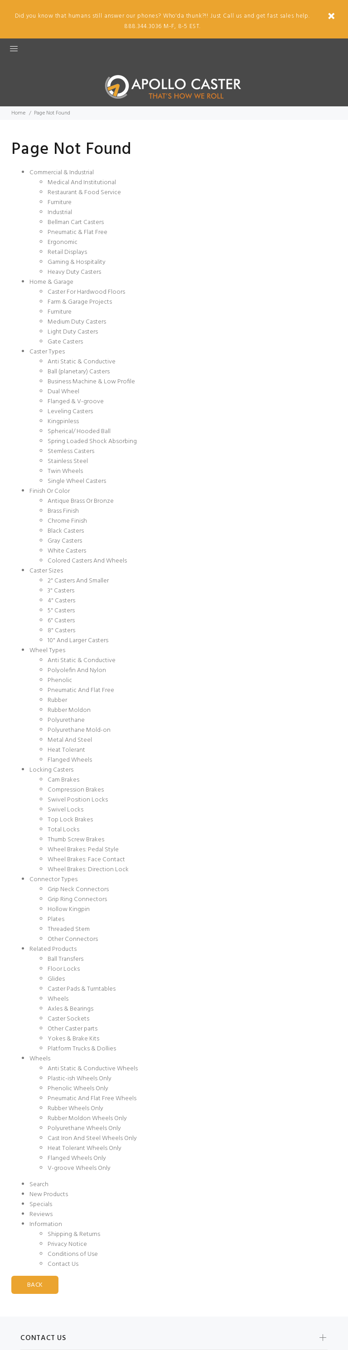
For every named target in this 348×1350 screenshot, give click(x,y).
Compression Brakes (76, 790)
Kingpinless (63, 421)
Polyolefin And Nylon (77, 670)
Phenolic (60, 680)
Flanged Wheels (70, 760)
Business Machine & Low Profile (91, 382)
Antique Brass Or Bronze (81, 501)
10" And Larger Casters (78, 640)
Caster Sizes (46, 571)
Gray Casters (65, 541)
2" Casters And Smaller (78, 581)
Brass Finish (63, 511)
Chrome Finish (67, 521)
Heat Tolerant (66, 750)
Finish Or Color (49, 491)
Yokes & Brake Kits (73, 1039)
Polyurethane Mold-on (79, 730)
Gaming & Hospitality (77, 262)
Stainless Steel (68, 461)
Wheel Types (47, 650)
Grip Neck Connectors (78, 889)
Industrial (60, 212)
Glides (56, 979)
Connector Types (53, 879)
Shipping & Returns (74, 1234)
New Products (48, 1194)
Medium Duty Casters (77, 322)
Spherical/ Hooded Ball (79, 431)
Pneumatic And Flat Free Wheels (92, 1098)
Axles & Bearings (70, 1009)
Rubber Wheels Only (75, 1108)
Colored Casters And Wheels (87, 561)
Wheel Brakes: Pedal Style (83, 849)
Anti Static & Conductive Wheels (93, 1069)
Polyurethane (66, 720)
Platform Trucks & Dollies (82, 1049)
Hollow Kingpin (69, 909)
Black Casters (66, 531)
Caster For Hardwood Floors (86, 292)
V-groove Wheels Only (79, 1168)
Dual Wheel (63, 391)
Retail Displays (67, 252)
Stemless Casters (71, 451)
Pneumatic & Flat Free (77, 232)
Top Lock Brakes (70, 820)
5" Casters (61, 611)
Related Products (53, 949)
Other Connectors (73, 939)
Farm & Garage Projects (80, 302)
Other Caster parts (72, 1029)
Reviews (41, 1214)
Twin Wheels (65, 471)
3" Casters (61, 591)
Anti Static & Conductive (82, 362)
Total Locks (63, 830)
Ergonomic (62, 242)
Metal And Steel (70, 740)
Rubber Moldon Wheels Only (87, 1118)
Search (38, 1184)
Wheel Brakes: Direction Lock (88, 869)
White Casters (67, 551)
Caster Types (47, 352)
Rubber (57, 700)
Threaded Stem (69, 929)
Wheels (58, 999)
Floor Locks (64, 969)
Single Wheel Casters (77, 481)
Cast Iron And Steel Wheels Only (92, 1138)
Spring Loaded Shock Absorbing (92, 441)
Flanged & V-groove (76, 401)
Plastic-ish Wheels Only (79, 1078)
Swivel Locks (65, 810)
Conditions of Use (73, 1254)
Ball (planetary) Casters (79, 372)
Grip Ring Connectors (77, 899)
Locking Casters (51, 770)
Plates (56, 919)
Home (18, 113)
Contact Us (63, 1264)
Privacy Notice (67, 1244)
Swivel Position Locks (78, 800)
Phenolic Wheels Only (78, 1088)
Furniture (60, 202)
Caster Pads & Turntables (82, 989)
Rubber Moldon (69, 710)
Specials (40, 1204)
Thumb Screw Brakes (76, 840)
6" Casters (61, 620)
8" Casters (61, 630)
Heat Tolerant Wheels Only (84, 1148)
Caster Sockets (68, 1019)
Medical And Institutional (82, 182)
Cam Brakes (63, 780)
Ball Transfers (65, 959)
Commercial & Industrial (61, 172)
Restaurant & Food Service (84, 192)
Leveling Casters (70, 411)
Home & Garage (51, 282)
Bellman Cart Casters (76, 222)
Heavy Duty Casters (74, 272)
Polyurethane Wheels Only (84, 1128)
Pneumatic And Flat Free (81, 690)
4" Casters (61, 601)
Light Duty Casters (73, 332)
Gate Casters (65, 342)
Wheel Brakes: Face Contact (86, 859)
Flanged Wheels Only (77, 1158)
